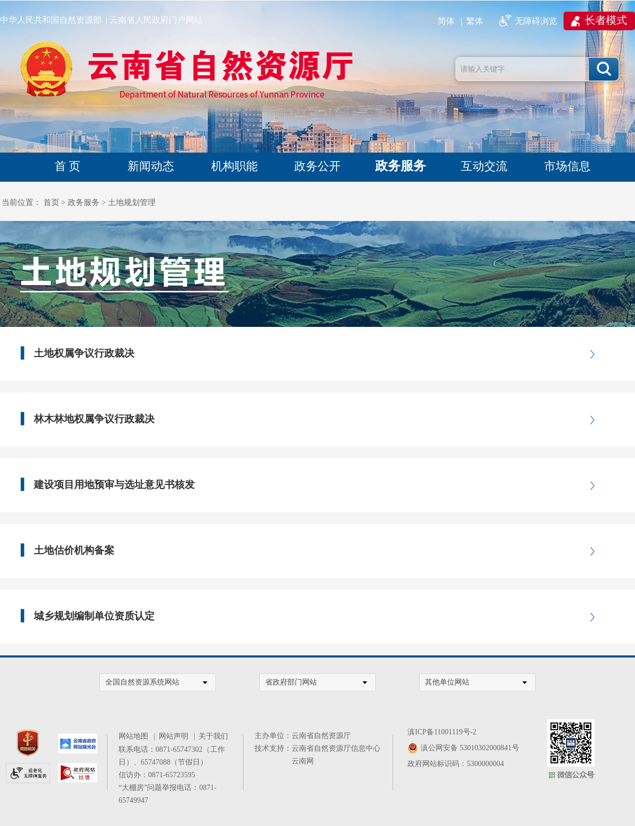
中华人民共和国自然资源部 (51, 19)
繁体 (474, 20)
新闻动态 (151, 166)
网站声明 (175, 736)
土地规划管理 (132, 202)
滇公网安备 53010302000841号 (470, 748)
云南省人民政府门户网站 (156, 19)
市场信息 (567, 166)
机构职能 (234, 166)
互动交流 (484, 166)
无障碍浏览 (536, 20)
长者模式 (606, 20)
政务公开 (317, 166)
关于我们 (213, 736)
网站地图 (135, 736)
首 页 (68, 166)
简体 (446, 20)
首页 (51, 202)
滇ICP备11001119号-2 (441, 732)
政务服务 (400, 166)
